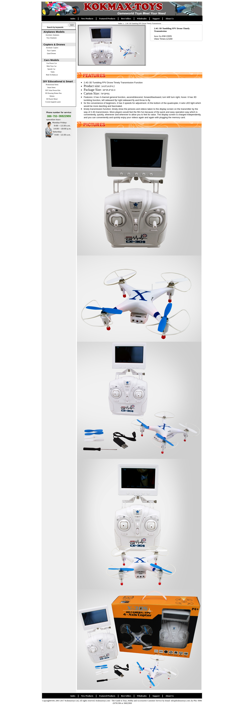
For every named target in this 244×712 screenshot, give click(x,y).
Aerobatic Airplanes (52, 35)
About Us (169, 18)
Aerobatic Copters (52, 48)
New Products (87, 18)
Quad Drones (51, 53)
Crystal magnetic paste (53, 102)
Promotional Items (52, 85)
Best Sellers (126, 18)
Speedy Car (51, 69)
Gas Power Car (51, 63)
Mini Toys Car (51, 66)
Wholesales (142, 18)
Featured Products (107, 18)
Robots (52, 96)
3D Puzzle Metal (51, 99)
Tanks (52, 72)
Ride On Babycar (52, 75)
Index (72, 18)
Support (156, 18)
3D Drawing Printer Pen (53, 93)
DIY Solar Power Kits (52, 90)
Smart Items (51, 87)
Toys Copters (51, 50)
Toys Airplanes (51, 38)
